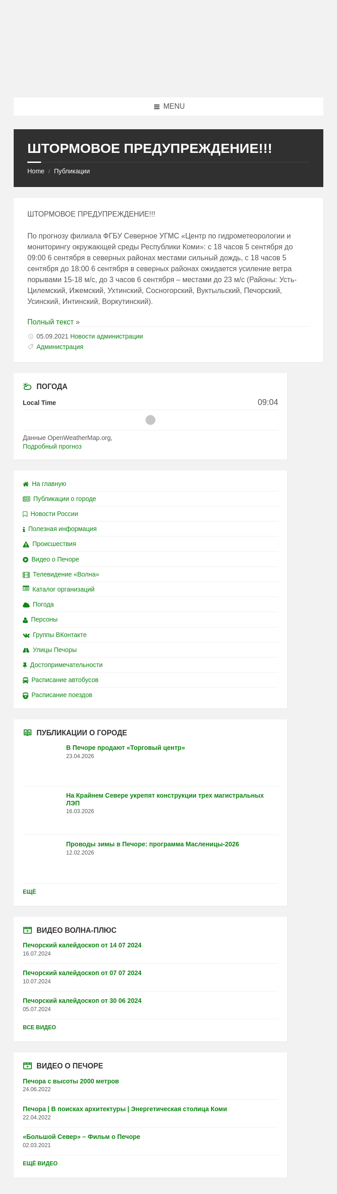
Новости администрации (106, 336)
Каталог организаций (58, 589)
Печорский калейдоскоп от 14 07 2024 (82, 945)
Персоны (40, 619)
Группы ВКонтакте (55, 634)
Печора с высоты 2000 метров (71, 1081)
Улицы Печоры (50, 649)
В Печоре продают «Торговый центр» (125, 747)
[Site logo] (169, 79)
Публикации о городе (59, 498)
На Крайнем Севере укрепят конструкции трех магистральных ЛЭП (165, 799)
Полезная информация (60, 528)
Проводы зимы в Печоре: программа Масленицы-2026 (152, 844)
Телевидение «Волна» (61, 574)
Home (35, 171)
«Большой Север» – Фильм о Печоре (81, 1136)
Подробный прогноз (52, 446)
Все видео (39, 1027)
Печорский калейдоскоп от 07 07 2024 (82, 972)
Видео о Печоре (51, 559)
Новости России (50, 513)
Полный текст (50, 322)
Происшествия (49, 543)
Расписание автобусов (61, 679)
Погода (38, 604)
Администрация (59, 346)
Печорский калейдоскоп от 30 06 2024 (82, 1000)
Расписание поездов (57, 694)
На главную (44, 483)
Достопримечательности (63, 664)
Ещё (29, 892)
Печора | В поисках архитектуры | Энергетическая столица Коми (125, 1109)
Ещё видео (40, 1163)
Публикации (71, 171)
